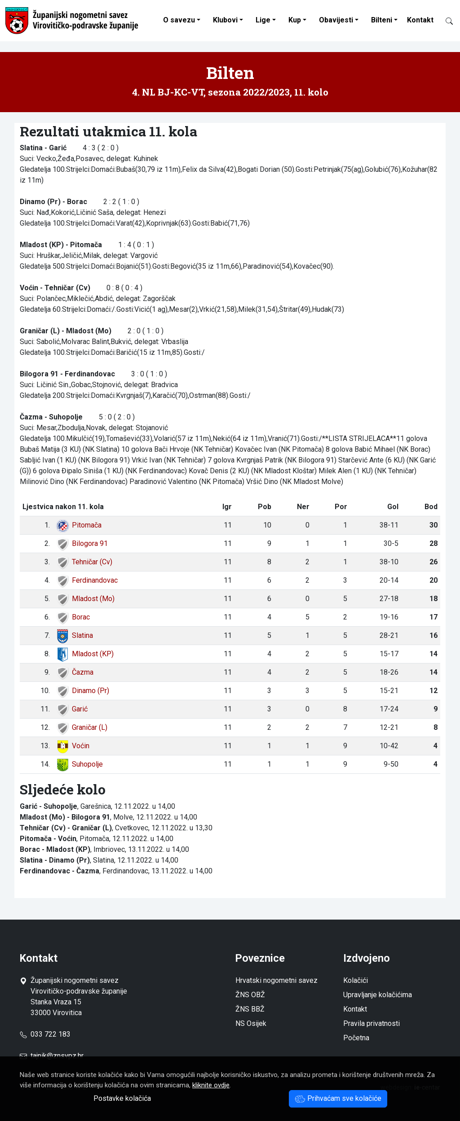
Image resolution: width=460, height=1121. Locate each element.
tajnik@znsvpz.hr (57, 1055)
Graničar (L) (81, 727)
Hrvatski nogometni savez (276, 980)
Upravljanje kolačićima (377, 994)
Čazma (74, 672)
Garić (71, 709)
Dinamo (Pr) (82, 690)
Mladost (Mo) (85, 598)
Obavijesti (336, 20)
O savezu (179, 20)
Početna (356, 1038)
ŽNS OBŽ (250, 994)
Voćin (72, 746)
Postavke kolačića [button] (122, 1098)
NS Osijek (250, 1023)
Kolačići (355, 980)
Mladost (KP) (84, 654)
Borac (72, 617)
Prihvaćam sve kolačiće (338, 1098)
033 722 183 (45, 1034)
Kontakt (420, 20)
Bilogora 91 (81, 543)
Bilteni (381, 20)
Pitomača (78, 525)
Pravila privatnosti (371, 1023)
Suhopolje (79, 764)
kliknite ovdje (211, 1085)
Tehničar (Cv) (83, 562)
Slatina (74, 635)
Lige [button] (263, 20)
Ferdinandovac (86, 580)
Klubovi (225, 20)
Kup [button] (294, 20)
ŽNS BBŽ (250, 1009)
